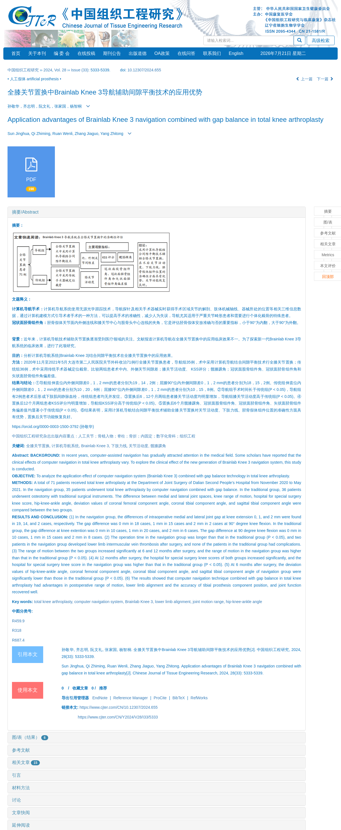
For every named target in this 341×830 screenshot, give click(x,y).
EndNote (99, 698)
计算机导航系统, (66, 446)
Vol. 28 (60, 70)
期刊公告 (112, 53)
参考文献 (21, 750)
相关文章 (26, 762)
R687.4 (18, 640)
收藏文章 (80, 688)
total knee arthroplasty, (54, 601)
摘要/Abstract (25, 212)
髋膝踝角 (158, 446)
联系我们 (212, 53)
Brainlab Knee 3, (96, 446)
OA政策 (162, 53)
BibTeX (178, 698)
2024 (47, 70)
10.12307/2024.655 (144, 70)
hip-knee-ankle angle (244, 601)
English (236, 53)
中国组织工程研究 (23, 70)
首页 (15, 53)
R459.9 (18, 621)
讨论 (16, 800)
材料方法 (21, 787)
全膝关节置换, (39, 446)
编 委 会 (62, 53)
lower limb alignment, (174, 601)
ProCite (160, 698)
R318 (16, 630)
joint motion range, (209, 601)
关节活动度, (139, 446)
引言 (16, 775)
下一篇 (325, 79)
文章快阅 (21, 812)
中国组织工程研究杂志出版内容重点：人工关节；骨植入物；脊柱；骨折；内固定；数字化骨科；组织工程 (103, 436)
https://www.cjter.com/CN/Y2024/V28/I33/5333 (118, 717)
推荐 (103, 688)
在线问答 (186, 53)
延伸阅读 (21, 825)
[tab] (156, 212)
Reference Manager (130, 698)
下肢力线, (120, 446)
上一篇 (304, 79)
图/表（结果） (30, 737)
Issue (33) (79, 70)
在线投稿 (86, 53)
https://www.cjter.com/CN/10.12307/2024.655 (119, 707)
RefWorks (199, 698)
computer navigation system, (99, 601)
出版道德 (138, 53)
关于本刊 (37, 53)
